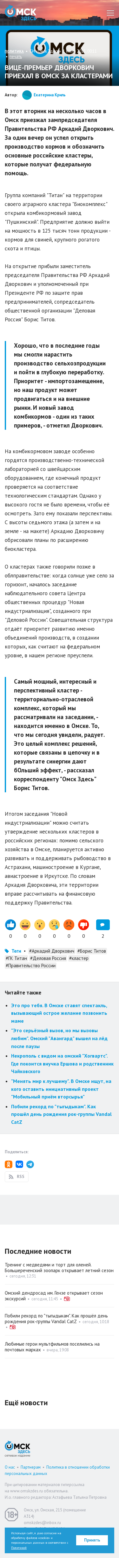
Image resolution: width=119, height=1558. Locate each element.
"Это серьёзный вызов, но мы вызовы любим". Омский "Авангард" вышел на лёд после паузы (59, 1038)
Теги (16, 951)
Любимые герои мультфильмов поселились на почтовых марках (52, 1347)
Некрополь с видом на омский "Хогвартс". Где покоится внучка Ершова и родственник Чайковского (62, 1063)
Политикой (19, 1548)
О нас (10, 1467)
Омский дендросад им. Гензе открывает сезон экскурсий (54, 1296)
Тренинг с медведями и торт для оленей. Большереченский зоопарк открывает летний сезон (59, 1267)
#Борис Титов (91, 951)
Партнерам (31, 1467)
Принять (92, 1540)
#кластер (79, 958)
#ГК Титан (16, 958)
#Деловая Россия (48, 958)
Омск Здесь (20, 13)
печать (16, 56)
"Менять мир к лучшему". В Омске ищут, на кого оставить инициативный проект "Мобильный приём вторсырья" (61, 1089)
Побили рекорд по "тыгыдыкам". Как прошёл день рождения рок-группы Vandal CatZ (61, 1114)
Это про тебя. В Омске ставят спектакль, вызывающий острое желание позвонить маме (59, 1013)
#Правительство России (31, 965)
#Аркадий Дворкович (51, 951)
